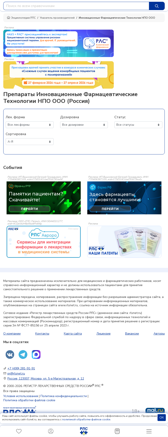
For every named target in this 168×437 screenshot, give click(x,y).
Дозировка (69, 117)
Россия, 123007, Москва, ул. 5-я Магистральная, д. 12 (45, 378)
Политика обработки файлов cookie (29, 400)
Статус (120, 117)
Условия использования (20, 396)
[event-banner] (44, 242)
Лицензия (103, 333)
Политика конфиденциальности (63, 396)
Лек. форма (15, 117)
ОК (161, 418)
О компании (12, 333)
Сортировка (16, 134)
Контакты (42, 333)
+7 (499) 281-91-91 (21, 368)
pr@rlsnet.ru (16, 373)
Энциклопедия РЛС (21, 18)
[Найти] (157, 6)
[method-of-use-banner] (58, 43)
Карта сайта (73, 333)
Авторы (159, 333)
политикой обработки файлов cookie (86, 419)
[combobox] (76, 6)
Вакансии (132, 333)
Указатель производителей (57, 18)
